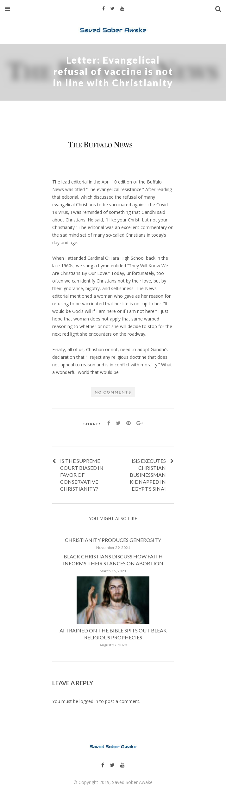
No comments (113, 392)
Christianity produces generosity (113, 540)
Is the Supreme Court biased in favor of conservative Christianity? (82, 475)
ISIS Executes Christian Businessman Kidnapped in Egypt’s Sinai (148, 475)
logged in (88, 701)
